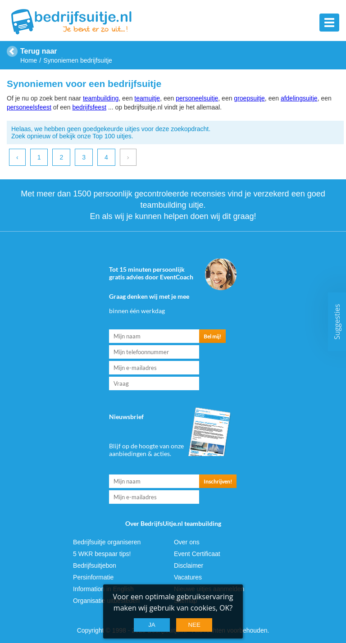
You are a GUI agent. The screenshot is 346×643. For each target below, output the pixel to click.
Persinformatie (93, 577)
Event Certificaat (197, 553)
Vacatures (188, 577)
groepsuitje (249, 98)
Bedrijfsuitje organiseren (107, 542)
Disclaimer (188, 565)
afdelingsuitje (299, 98)
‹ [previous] (17, 157)
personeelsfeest (29, 107)
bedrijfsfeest (89, 107)
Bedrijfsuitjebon (94, 565)
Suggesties (337, 321)
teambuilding (100, 98)
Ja (151, 624)
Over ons (187, 542)
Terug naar (38, 51)
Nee (194, 624)
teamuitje (147, 98)
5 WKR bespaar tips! (102, 553)
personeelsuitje (197, 98)
